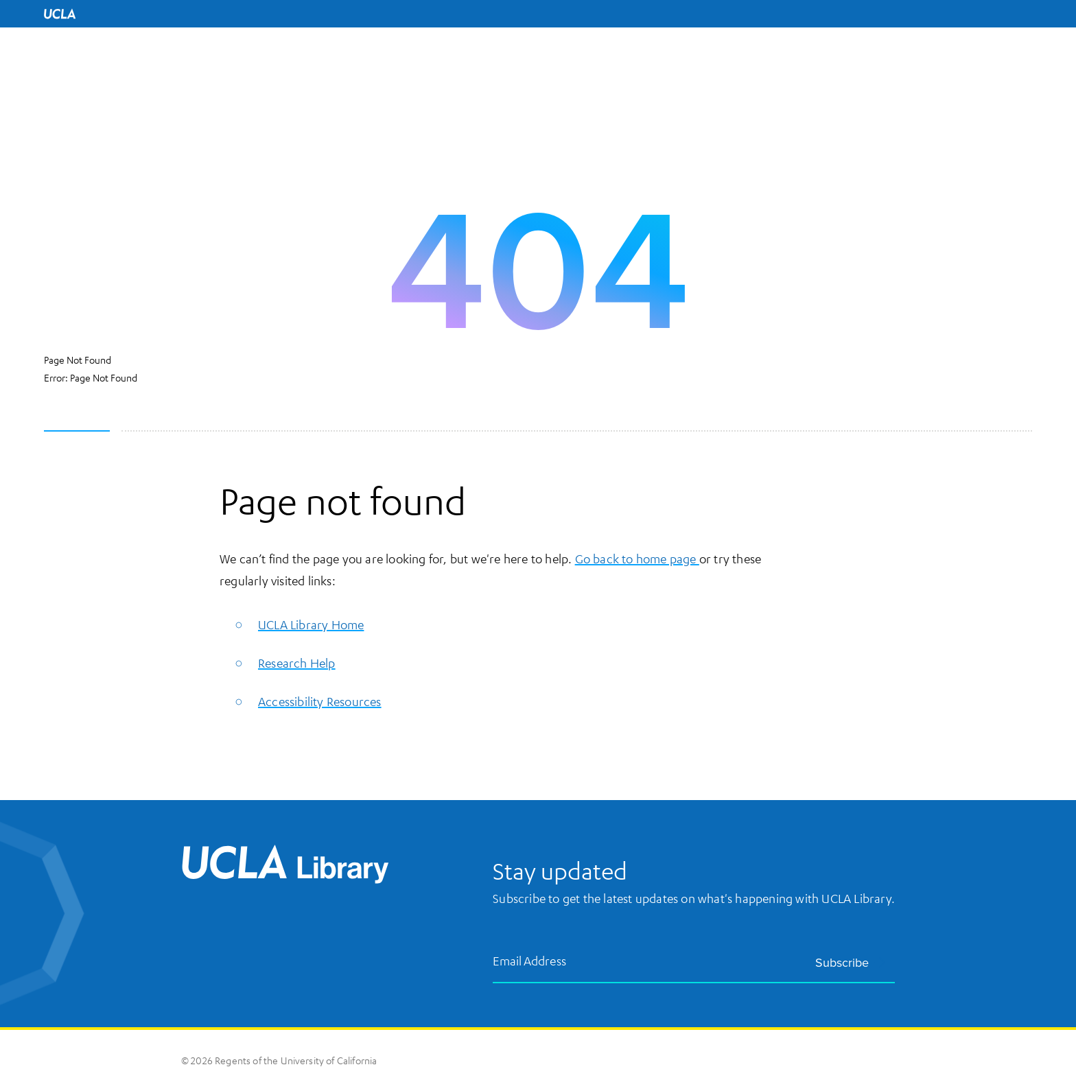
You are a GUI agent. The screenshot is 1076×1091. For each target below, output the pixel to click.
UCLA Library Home (311, 624)
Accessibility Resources (320, 701)
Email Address (530, 961)
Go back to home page (637, 558)
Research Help (297, 662)
